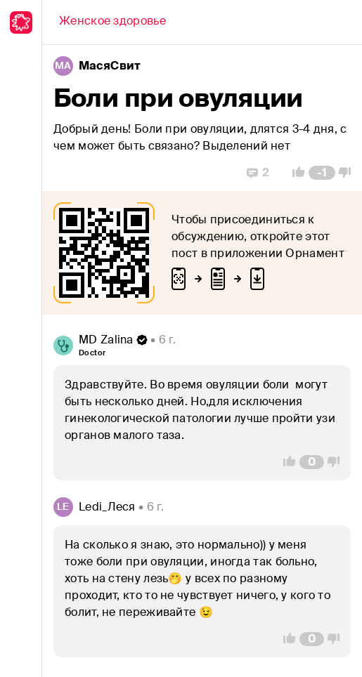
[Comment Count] (322, 173)
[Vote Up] (294, 173)
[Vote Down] (348, 173)
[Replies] (257, 173)
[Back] (112, 22)
